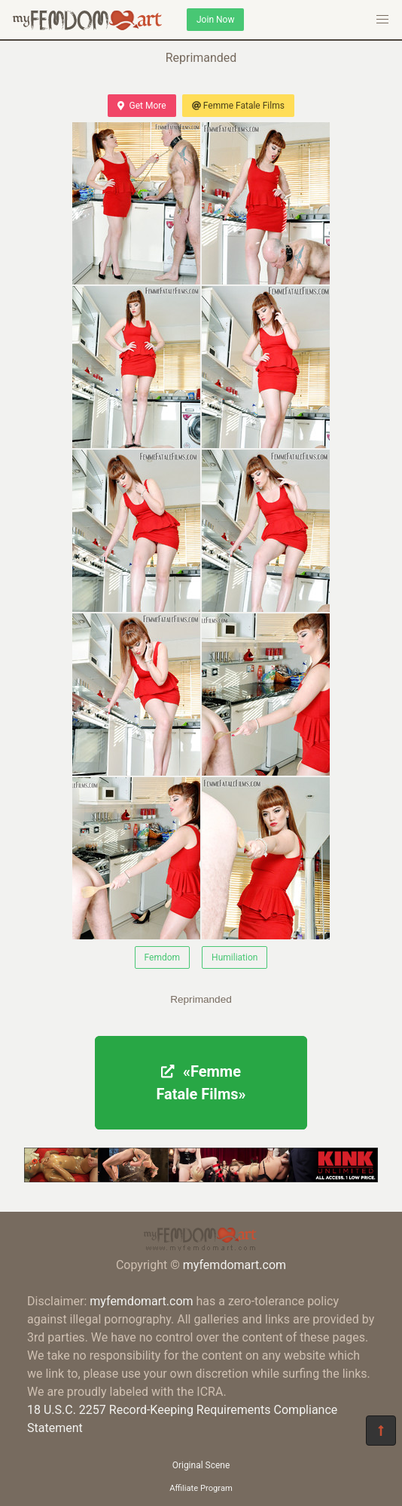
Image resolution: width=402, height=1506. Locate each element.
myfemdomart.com (234, 1265)
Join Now (215, 19)
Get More (141, 105)
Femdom (163, 957)
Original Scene (201, 1465)
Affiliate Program (201, 1488)
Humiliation (234, 957)
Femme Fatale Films (238, 105)
